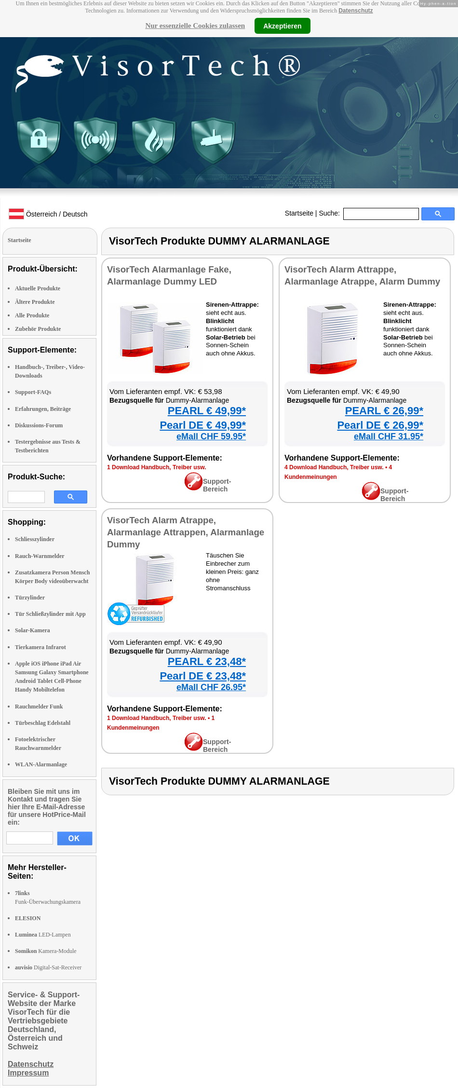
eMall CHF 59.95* (211, 436)
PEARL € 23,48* (207, 661)
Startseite (299, 213)
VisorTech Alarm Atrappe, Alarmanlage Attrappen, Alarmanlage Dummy (185, 532)
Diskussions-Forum (39, 425)
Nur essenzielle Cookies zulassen (195, 25)
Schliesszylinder (34, 539)
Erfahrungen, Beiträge (43, 409)
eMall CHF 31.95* (388, 436)
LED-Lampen (43, 934)
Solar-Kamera (32, 630)
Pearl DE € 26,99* (380, 425)
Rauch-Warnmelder (40, 556)
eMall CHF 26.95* (211, 687)
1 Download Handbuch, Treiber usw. (156, 467)
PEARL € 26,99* (384, 411)
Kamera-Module (46, 951)
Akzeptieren (282, 25)
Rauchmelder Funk (39, 706)
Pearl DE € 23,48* (203, 676)
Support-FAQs (33, 392)
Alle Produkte (32, 315)
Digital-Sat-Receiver (48, 967)
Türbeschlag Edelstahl (42, 723)
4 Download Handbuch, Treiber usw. (334, 467)
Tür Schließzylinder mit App (50, 614)
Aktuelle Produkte (37, 288)
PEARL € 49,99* (207, 411)
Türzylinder (30, 597)
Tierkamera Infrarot (40, 647)
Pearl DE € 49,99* (203, 425)
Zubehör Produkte (38, 329)
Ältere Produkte (35, 302)
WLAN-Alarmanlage (41, 764)
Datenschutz (355, 10)
